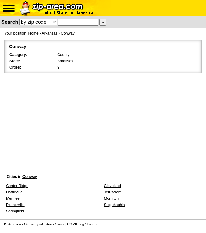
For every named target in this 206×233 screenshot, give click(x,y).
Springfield (15, 211)
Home (33, 33)
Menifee (13, 198)
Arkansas (50, 33)
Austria (46, 224)
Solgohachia (114, 205)
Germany (31, 224)
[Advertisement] (103, 122)
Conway (67, 33)
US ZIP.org (75, 224)
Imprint (92, 224)
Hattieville (14, 192)
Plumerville (15, 205)
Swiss (59, 224)
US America (12, 224)
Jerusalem (113, 192)
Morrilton (111, 198)
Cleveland (112, 186)
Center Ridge (17, 186)
